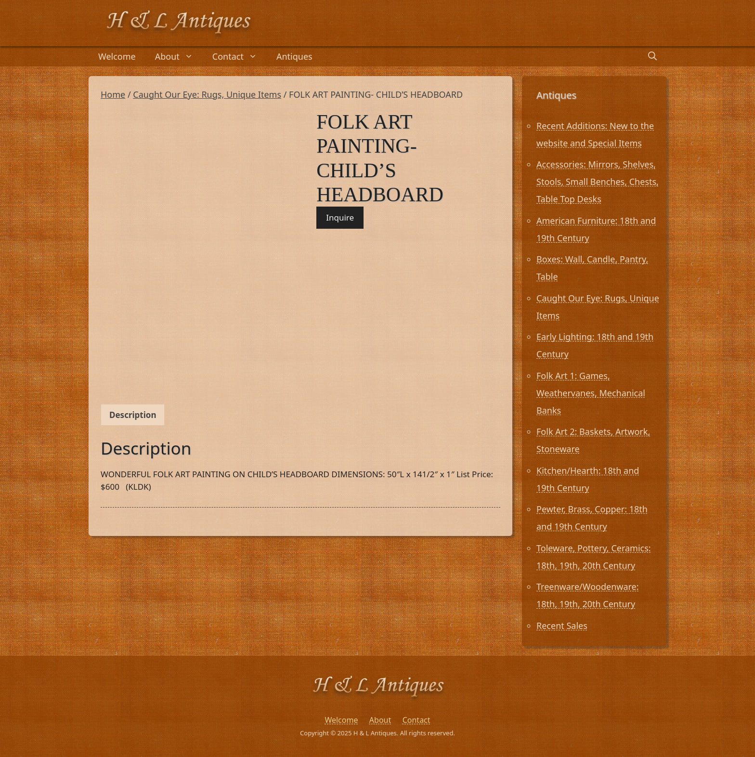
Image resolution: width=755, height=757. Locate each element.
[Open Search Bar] (652, 56)
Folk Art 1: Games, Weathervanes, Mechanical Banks (590, 393)
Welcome (117, 56)
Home (113, 94)
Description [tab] (132, 414)
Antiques (294, 56)
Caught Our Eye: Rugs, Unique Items (207, 94)
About (179, 56)
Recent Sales (561, 625)
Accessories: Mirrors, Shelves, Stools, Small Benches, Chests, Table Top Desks (597, 181)
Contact (239, 56)
